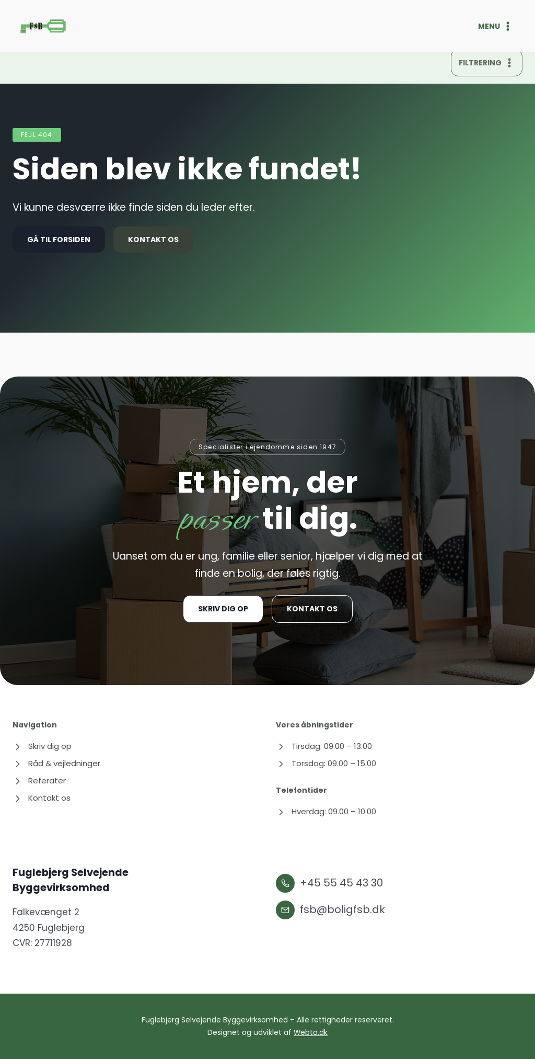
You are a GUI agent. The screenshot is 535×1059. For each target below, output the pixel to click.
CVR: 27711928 (42, 943)
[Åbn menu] (500, 26)
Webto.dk (311, 1033)
